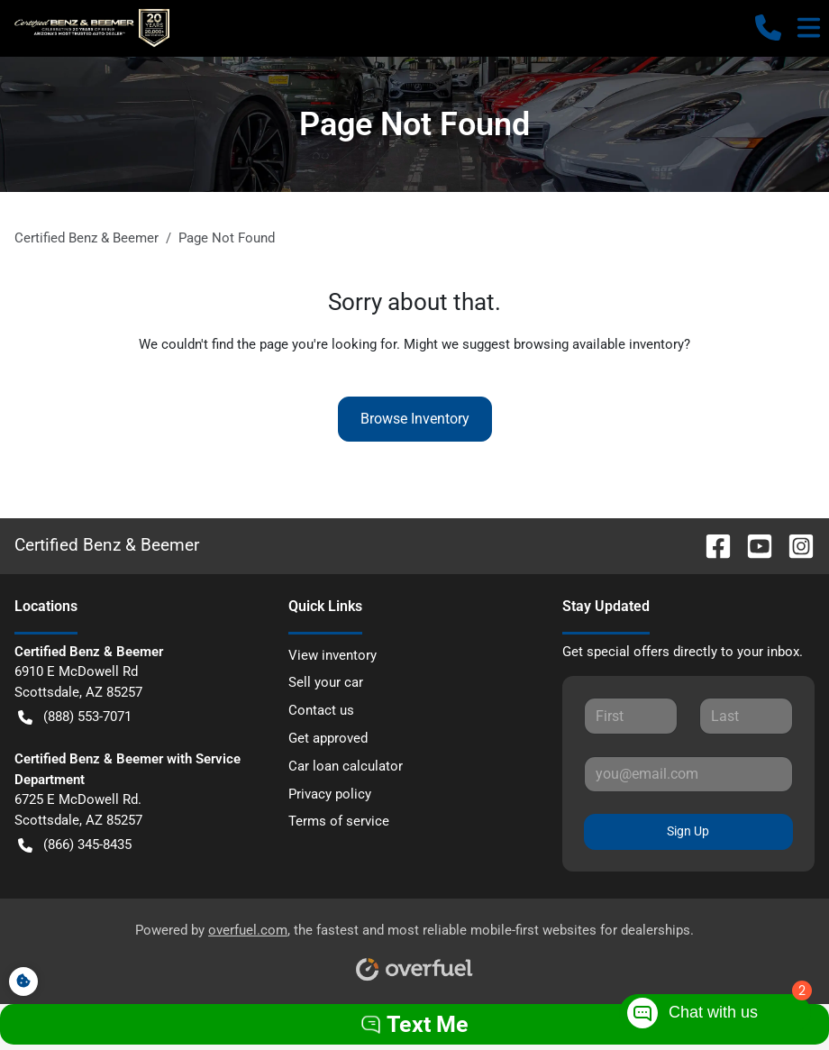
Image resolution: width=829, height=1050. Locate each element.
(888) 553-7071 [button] (75, 717)
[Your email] (688, 774)
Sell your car (325, 682)
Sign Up (688, 831)
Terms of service (338, 821)
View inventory (332, 655)
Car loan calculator (345, 766)
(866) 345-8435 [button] (75, 845)
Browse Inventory (414, 418)
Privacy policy (329, 794)
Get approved (328, 738)
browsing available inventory (599, 344)
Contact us (321, 710)
